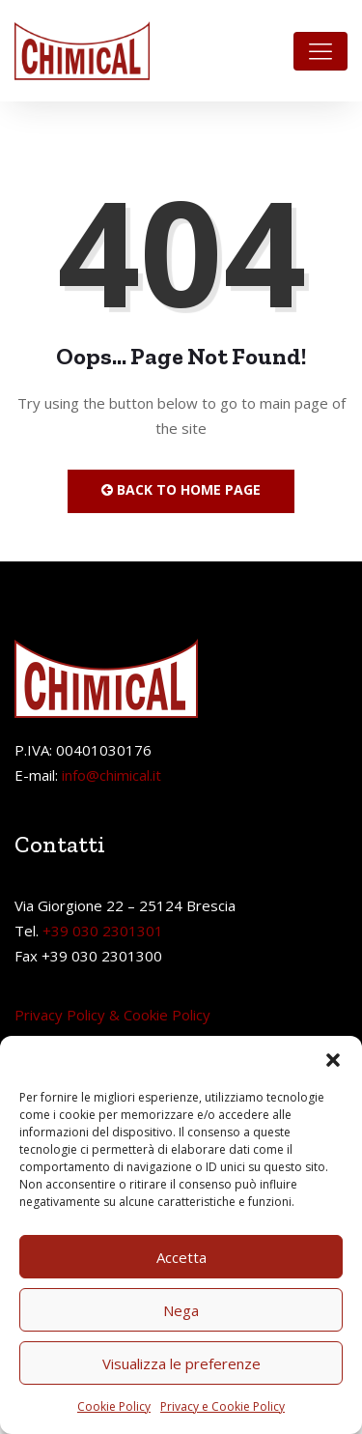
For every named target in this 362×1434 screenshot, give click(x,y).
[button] (333, 1060)
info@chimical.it (111, 775)
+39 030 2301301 (102, 930)
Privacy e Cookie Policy (222, 1406)
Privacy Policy (59, 1014)
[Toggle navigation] (320, 51)
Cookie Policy (114, 1406)
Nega (181, 1310)
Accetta (181, 1257)
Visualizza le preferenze (181, 1363)
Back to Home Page (181, 489)
